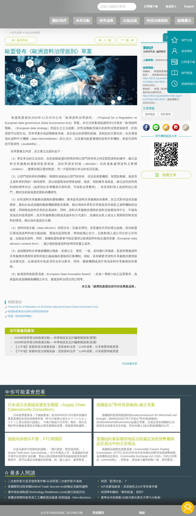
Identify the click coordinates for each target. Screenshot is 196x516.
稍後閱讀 (184, 92)
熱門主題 (183, 49)
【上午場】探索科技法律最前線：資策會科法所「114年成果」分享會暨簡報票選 (66, 346)
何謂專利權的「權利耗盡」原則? (122, 457)
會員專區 (183, 60)
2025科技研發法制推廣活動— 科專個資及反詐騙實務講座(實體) (55, 337)
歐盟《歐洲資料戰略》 (21, 316)
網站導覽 (100, 500)
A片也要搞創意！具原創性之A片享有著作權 (129, 451)
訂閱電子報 (151, 6)
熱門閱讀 (183, 82)
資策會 (145, 483)
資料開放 (150, 116)
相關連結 (164, 483)
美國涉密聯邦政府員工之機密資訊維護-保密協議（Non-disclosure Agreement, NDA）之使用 (50, 462)
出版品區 (124, 20)
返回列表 (22, 40)
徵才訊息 (100, 489)
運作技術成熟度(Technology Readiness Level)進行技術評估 (46, 457)
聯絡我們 (100, 494)
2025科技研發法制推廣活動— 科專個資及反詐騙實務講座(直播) (55, 342)
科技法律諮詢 (153, 20)
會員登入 (171, 6)
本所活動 (72, 20)
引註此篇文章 (129, 363)
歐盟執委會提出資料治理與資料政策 (28, 311)
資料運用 (166, 116)
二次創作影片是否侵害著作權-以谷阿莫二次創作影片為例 (45, 446)
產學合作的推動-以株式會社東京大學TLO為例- (131, 462)
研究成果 (98, 20)
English (189, 6)
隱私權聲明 (101, 483)
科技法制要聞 (32, 32)
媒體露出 (183, 20)
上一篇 (105, 39)
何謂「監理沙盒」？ (114, 446)
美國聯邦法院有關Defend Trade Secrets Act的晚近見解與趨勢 (48, 451)
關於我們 (47, 20)
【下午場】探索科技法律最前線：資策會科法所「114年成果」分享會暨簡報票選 (66, 351)
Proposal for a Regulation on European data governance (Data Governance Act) (53, 306)
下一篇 (127, 39)
